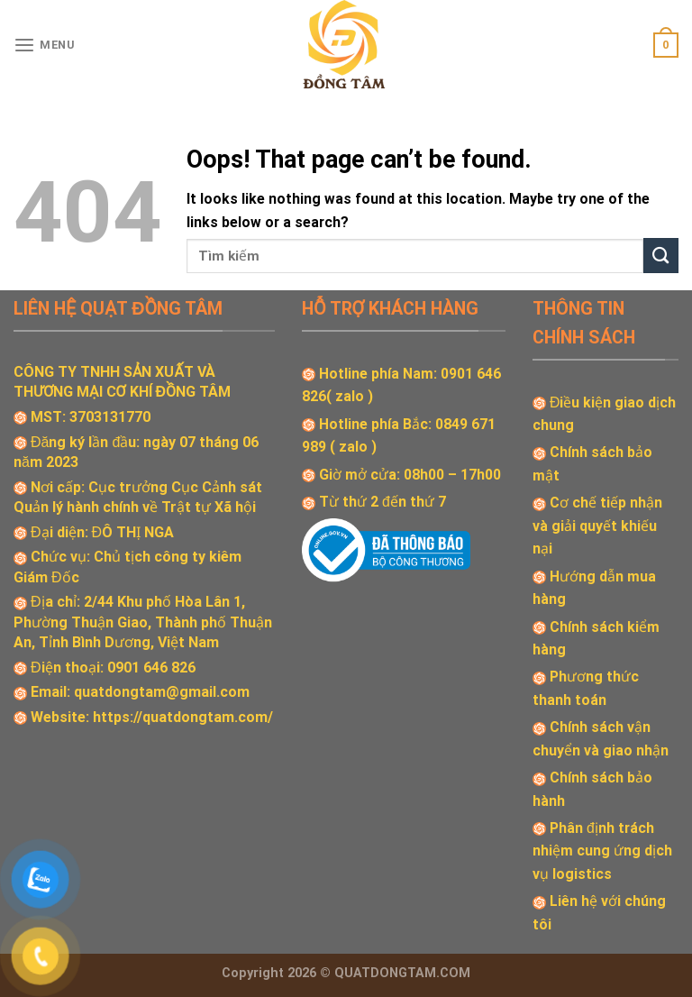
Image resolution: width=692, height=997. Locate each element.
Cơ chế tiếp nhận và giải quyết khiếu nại (597, 525)
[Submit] (660, 255)
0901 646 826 (151, 667)
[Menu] (45, 45)
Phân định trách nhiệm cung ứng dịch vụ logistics (602, 851)
